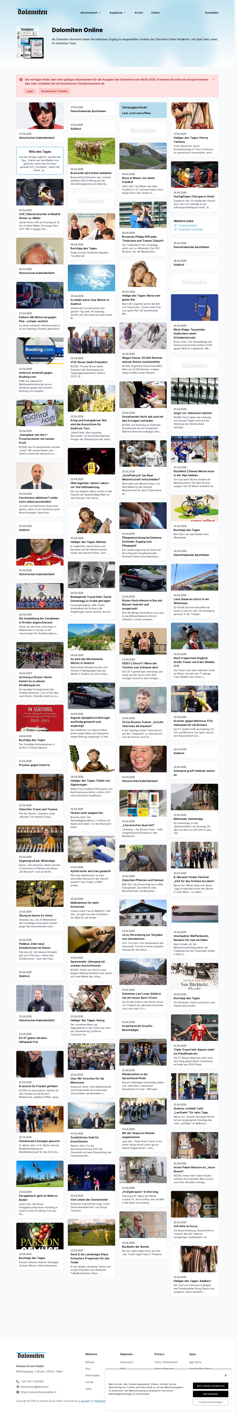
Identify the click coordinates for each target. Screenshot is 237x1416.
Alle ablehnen (210, 1394)
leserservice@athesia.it (35, 1386)
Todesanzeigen (187, 225)
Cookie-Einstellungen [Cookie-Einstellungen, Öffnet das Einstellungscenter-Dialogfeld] (211, 1402)
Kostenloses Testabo (54, 91)
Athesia (89, 1362)
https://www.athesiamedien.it (39, 1392)
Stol (87, 1368)
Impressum (126, 1362)
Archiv (139, 12)
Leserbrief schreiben (190, 229)
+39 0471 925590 (32, 1381)
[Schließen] (225, 1375)
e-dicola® (84, 1401)
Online (155, 13)
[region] (168, 1390)
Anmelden (211, 12)
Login (29, 91)
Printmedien (92, 1375)
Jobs (88, 1388)
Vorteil (89, 1382)
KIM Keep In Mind (104, 1401)
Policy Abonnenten (166, 1362)
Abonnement (90, 12)
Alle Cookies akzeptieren (211, 1385)
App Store (195, 1362)
